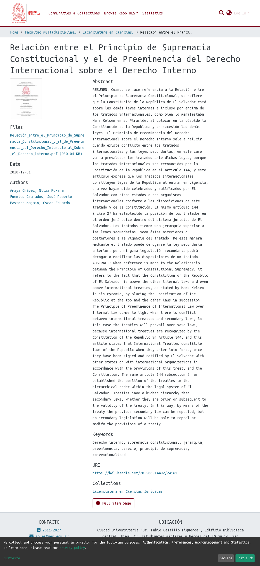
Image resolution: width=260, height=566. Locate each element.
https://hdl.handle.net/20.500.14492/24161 (135, 473)
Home (14, 32)
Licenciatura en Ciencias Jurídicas (108, 32)
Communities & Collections (74, 13)
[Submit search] (221, 13)
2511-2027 (49, 530)
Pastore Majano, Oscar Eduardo (40, 203)
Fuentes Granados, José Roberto (41, 197)
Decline (226, 558)
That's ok (245, 558)
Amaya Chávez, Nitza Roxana (37, 190)
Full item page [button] (113, 503)
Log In (240, 13)
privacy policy (72, 547)
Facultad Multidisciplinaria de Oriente (50, 32)
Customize (12, 558)
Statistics (152, 13)
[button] (229, 13)
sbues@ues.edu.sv (49, 536)
